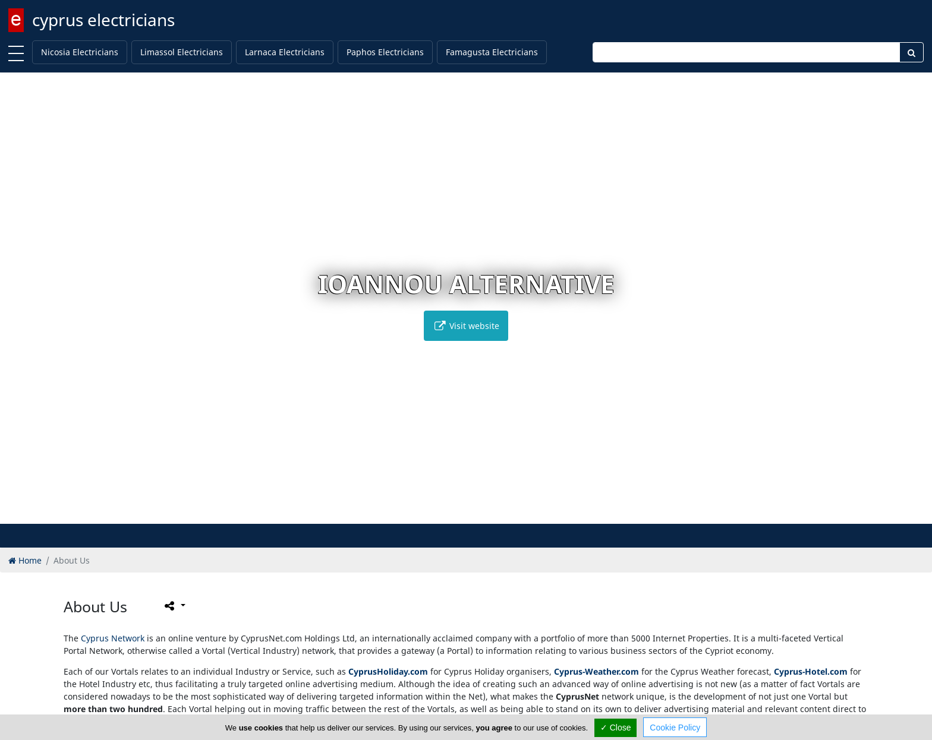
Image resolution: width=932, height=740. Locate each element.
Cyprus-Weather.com (596, 671)
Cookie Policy (675, 727)
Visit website (466, 325)
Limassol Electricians (181, 52)
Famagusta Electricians (492, 52)
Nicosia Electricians (79, 52)
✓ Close (615, 727)
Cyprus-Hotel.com (811, 671)
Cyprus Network (112, 638)
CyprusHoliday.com (388, 671)
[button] (454, 513)
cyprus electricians (103, 19)
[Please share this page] (174, 606)
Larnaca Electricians (285, 52)
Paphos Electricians (385, 52)
